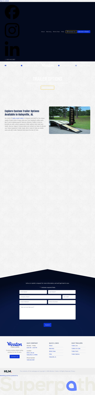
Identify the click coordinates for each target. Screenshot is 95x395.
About (50, 345)
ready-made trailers (18, 118)
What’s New (52, 351)
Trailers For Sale (76, 348)
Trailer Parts (75, 351)
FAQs (50, 354)
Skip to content (4, 1)
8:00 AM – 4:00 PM (32, 347)
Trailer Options (76, 354)
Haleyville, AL (52, 356)
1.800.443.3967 (10, 59)
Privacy (73, 371)
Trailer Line (75, 345)
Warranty (51, 348)
